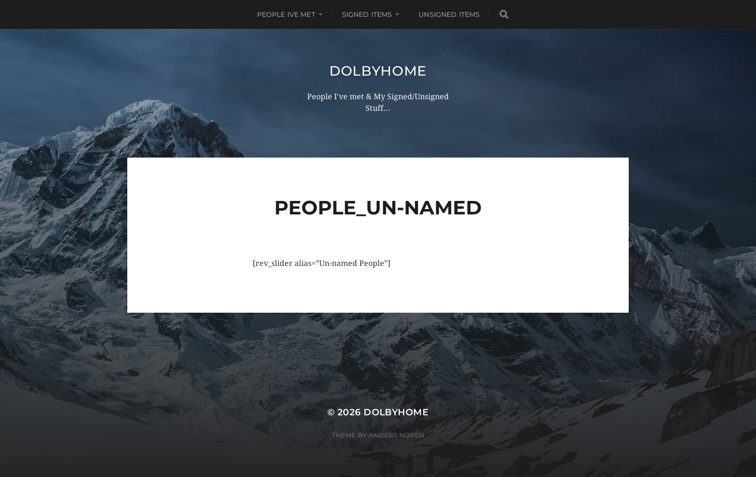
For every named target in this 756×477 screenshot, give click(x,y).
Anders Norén (396, 435)
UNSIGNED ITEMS (449, 14)
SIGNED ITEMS (367, 14)
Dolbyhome (378, 71)
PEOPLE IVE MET (286, 14)
